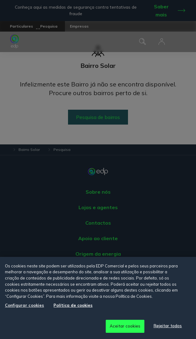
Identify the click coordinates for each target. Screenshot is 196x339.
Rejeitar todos (168, 325)
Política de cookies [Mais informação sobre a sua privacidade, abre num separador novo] (72, 305)
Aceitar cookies (125, 326)
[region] (98, 298)
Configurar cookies (24, 305)
